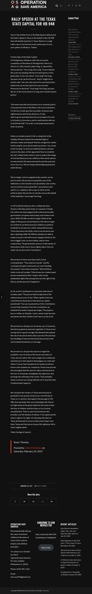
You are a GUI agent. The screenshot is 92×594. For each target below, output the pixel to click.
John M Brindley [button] (33, 447)
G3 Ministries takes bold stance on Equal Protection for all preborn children (74, 84)
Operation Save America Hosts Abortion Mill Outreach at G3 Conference (73, 67)
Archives (71, 115)
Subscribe (46, 547)
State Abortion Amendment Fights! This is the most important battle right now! (74, 35)
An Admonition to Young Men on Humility (74, 98)
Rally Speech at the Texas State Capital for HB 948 (33, 21)
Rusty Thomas (41, 486)
